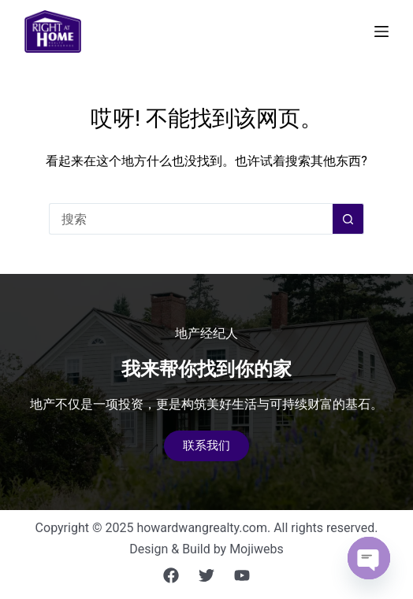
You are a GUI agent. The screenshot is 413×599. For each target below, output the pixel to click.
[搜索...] (191, 219)
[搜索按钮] (348, 219)
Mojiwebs (256, 549)
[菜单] (381, 31)
